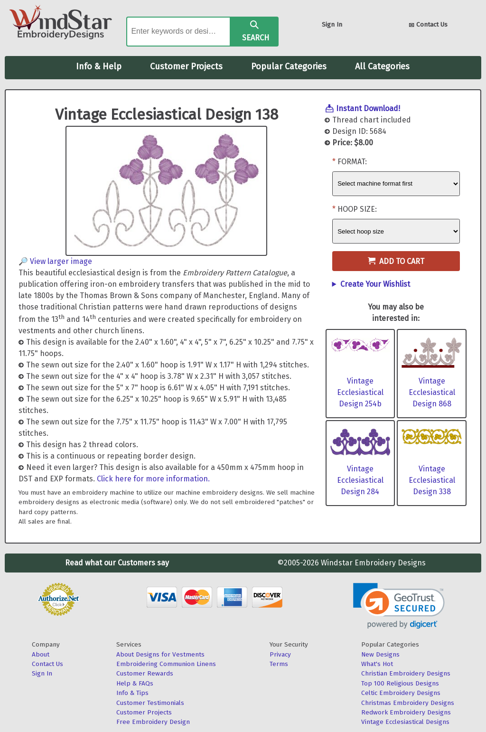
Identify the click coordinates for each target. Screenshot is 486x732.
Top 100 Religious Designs (400, 683)
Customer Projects (186, 66)
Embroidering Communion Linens (166, 664)
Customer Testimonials (150, 703)
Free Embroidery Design (153, 722)
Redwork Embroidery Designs (406, 712)
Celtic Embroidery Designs (400, 693)
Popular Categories (289, 66)
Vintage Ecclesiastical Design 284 (360, 480)
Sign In (332, 24)
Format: (352, 161)
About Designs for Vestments (160, 654)
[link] (399, 606)
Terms (279, 664)
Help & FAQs (134, 683)
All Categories (382, 66)
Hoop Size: (357, 209)
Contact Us (428, 25)
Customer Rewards (144, 673)
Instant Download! (368, 108)
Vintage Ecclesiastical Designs (405, 722)
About (40, 654)
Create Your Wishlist (375, 284)
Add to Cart (396, 261)
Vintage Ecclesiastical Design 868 (432, 392)
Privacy (280, 654)
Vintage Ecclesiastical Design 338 (432, 480)
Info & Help (99, 66)
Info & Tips (132, 693)
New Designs (380, 654)
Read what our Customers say (117, 562)
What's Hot (377, 664)
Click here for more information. (153, 478)
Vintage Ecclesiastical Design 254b (360, 392)
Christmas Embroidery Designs (407, 703)
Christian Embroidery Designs (405, 673)
